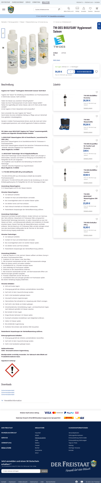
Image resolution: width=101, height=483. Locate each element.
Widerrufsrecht (22, 482)
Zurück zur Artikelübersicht (62, 22)
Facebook (97, 2)
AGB (42, 482)
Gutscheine (38, 450)
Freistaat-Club (89, 2)
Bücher (37, 448)
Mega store (46, 2)
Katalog (71, 445)
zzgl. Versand (69, 75)
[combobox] (47, 9)
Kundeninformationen (78, 428)
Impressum (12, 482)
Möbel (37, 435)
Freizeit (37, 445)
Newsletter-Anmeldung (57, 16)
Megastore (39, 428)
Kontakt (71, 450)
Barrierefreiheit (50, 482)
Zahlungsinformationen (76, 435)
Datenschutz (34, 482)
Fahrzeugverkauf (18, 2)
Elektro (37, 443)
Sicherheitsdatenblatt (7, 390)
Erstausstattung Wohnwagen (78, 440)
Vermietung (36, 2)
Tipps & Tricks (73, 443)
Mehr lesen (56, 60)
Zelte (36, 440)
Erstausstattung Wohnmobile (78, 438)
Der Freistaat (5, 2)
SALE (36, 453)
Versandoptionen (74, 433)
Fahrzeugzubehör (40, 438)
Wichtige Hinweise (74, 448)
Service (28, 2)
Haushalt (38, 433)
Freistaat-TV (79, 2)
